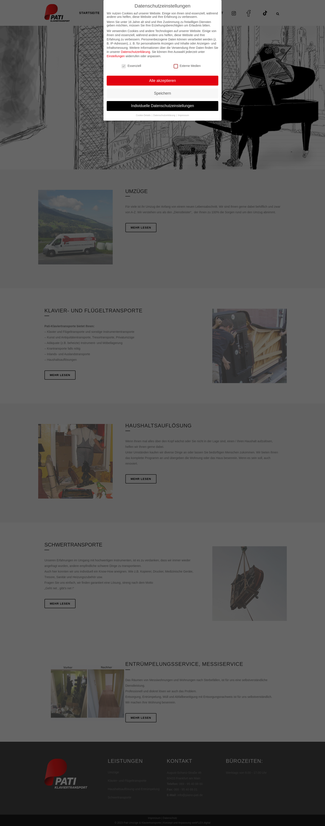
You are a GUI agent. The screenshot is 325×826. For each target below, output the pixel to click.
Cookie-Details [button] (143, 106)
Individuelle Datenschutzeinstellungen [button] (162, 97)
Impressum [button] (183, 106)
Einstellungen (116, 47)
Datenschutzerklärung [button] (164, 106)
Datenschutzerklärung (135, 43)
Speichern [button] (162, 84)
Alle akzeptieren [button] (162, 71)
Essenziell (131, 56)
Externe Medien (187, 56)
